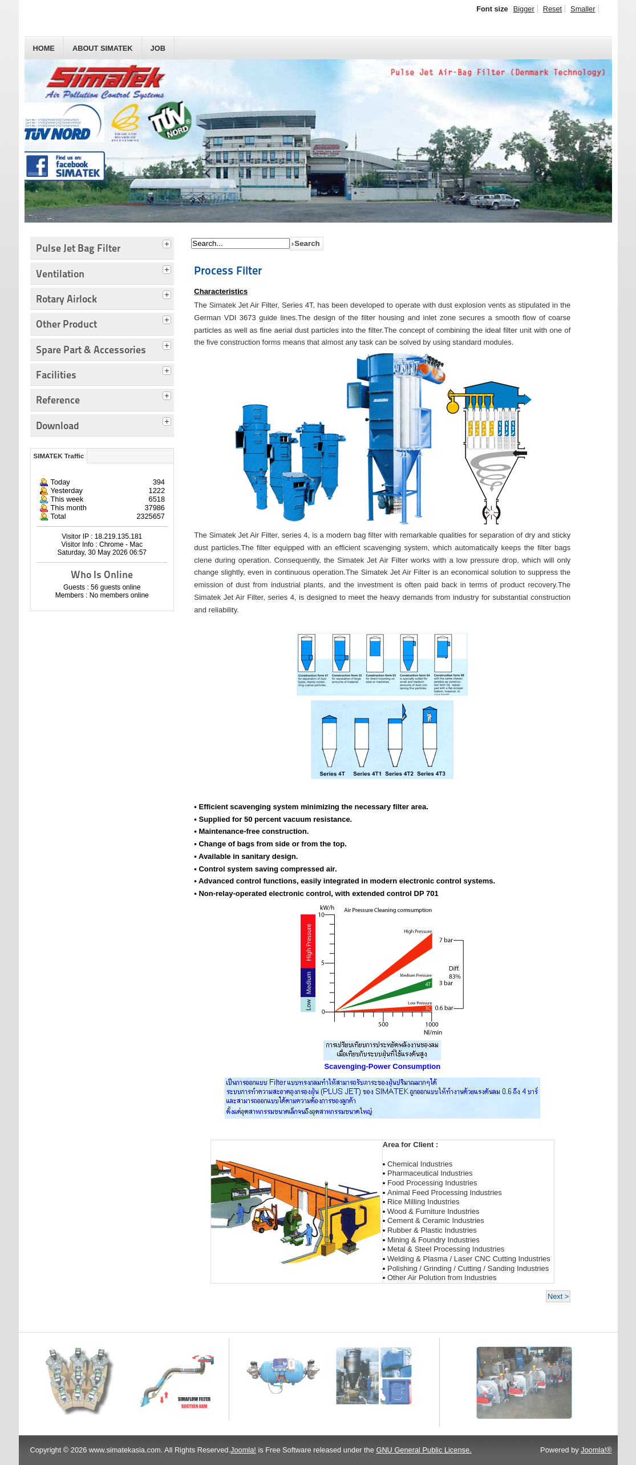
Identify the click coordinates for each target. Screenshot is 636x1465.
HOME (44, 48)
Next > (558, 1296)
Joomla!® (596, 1450)
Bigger (523, 9)
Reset (552, 9)
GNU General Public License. (423, 1450)
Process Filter (228, 270)
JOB (158, 48)
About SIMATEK (102, 48)
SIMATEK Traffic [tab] (59, 456)
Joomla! (243, 1450)
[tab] (168, 242)
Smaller (582, 9)
